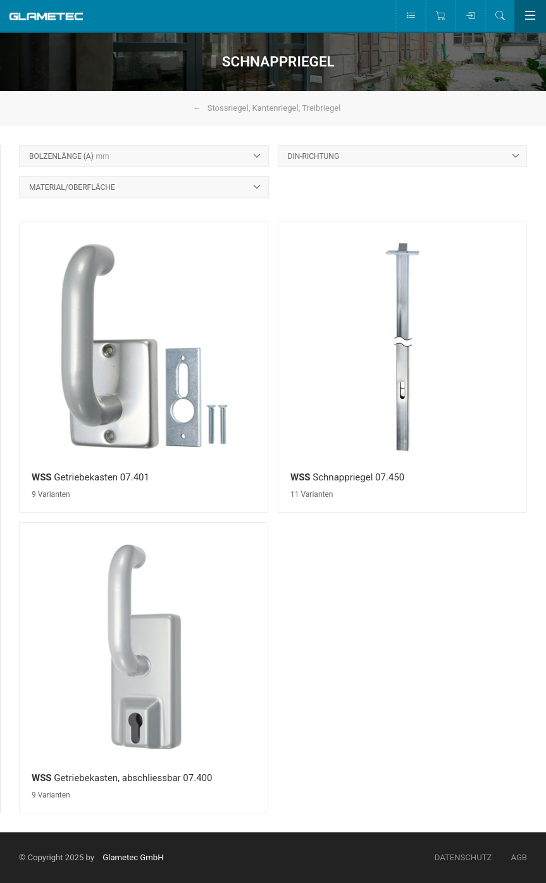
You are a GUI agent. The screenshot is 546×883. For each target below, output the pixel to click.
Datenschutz (463, 857)
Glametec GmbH (132, 857)
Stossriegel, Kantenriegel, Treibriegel (274, 108)
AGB (519, 857)
